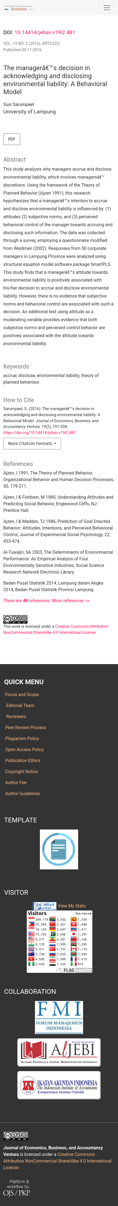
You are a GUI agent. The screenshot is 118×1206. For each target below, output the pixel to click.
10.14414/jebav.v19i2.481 (44, 32)
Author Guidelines (22, 793)
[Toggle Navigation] (107, 7)
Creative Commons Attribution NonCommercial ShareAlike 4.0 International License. (57, 1161)
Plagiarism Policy (21, 738)
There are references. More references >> (46, 600)
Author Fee (15, 782)
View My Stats (72, 905)
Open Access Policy (24, 749)
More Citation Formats (30, 443)
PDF (11, 139)
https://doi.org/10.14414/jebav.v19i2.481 (39, 432)
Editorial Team (19, 705)
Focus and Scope (21, 694)
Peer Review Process (25, 727)
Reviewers (15, 716)
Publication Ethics (22, 760)
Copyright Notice (21, 771)
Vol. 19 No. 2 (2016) (21, 43)
